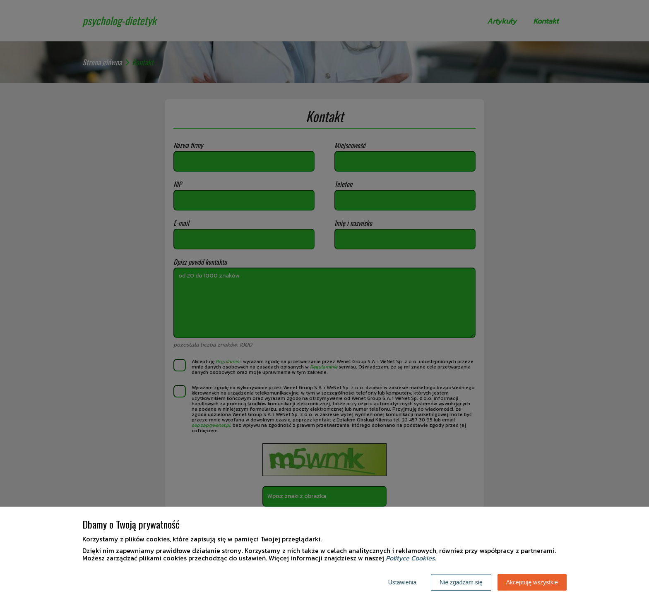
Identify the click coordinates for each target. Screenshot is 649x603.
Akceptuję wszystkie (532, 582)
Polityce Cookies (410, 558)
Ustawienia (402, 582)
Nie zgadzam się (461, 582)
